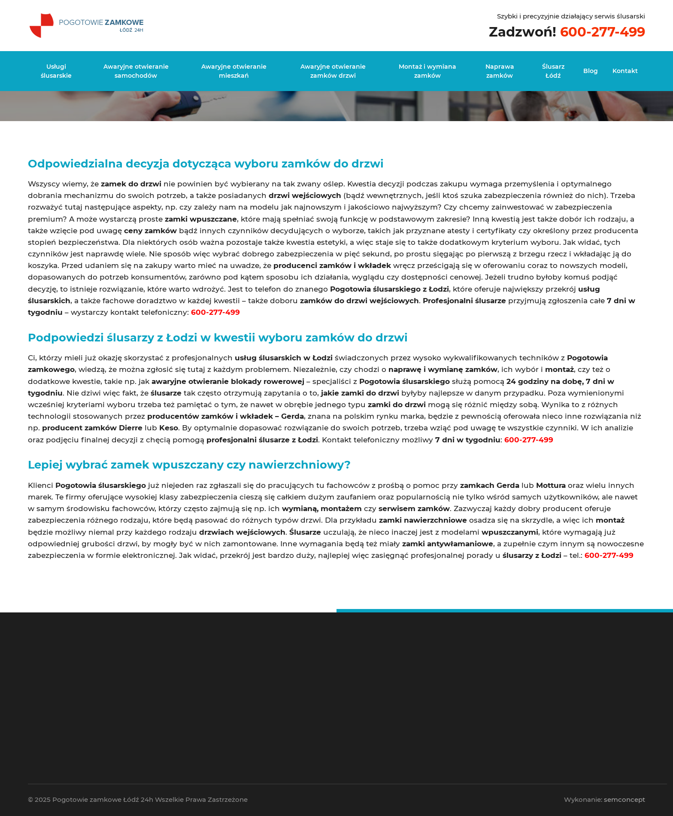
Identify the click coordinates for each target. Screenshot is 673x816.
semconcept (624, 799)
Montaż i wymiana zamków (427, 71)
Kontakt (625, 70)
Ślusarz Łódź (553, 71)
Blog (590, 70)
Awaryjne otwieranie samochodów (136, 71)
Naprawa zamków (499, 71)
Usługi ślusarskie (56, 71)
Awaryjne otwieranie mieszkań (234, 71)
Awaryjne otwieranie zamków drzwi (333, 71)
